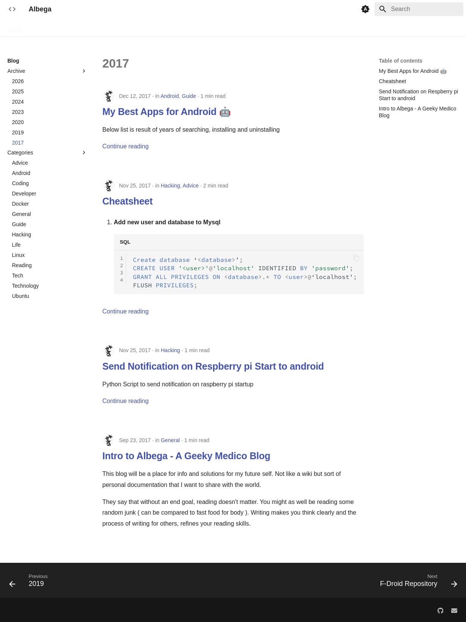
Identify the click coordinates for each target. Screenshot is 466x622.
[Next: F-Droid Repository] (416, 582)
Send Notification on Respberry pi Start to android (213, 366)
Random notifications (300, 28)
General (170, 440)
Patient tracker (248, 28)
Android (170, 96)
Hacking (170, 186)
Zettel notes (386, 28)
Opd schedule (206, 28)
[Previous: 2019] (30, 582)
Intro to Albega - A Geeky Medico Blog (186, 455)
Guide (189, 96)
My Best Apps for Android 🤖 (167, 111)
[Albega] (12, 9)
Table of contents (401, 61)
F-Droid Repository (73, 28)
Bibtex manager (122, 28)
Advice (191, 186)
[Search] (418, 9)
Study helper (348, 28)
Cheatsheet (128, 201)
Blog (36, 28)
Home (15, 28)
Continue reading (126, 146)
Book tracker (165, 28)
